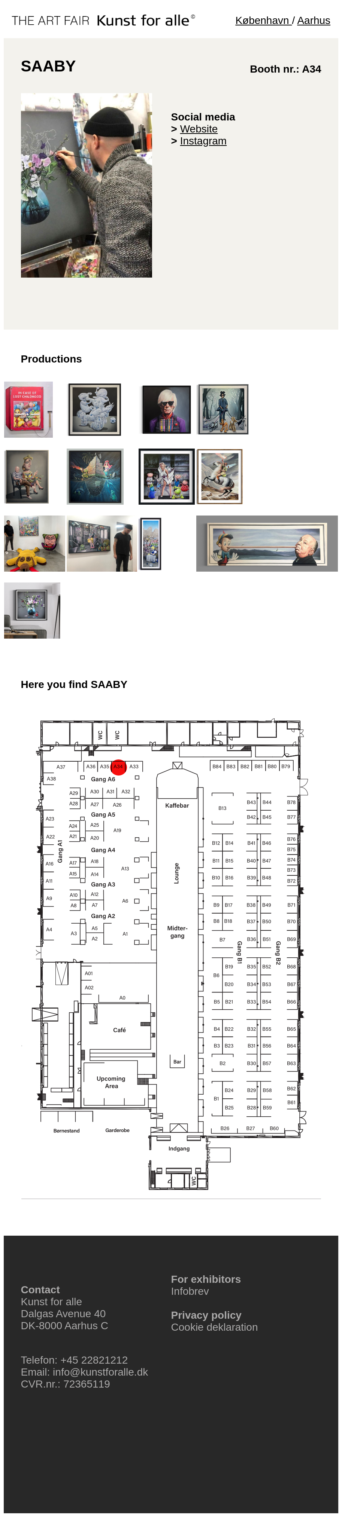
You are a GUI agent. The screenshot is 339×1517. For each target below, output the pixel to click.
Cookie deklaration (214, 1327)
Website (199, 129)
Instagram (203, 141)
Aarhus (313, 20)
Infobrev (190, 1291)
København (263, 20)
